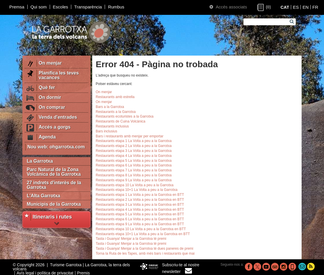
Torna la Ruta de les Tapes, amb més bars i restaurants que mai (145, 253)
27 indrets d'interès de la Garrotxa (54, 185)
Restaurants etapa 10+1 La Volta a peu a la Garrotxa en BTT (143, 234)
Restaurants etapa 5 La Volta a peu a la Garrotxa (134, 161)
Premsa (16, 6)
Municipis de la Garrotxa (54, 204)
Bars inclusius (106, 131)
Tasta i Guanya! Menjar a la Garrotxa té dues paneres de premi (144, 248)
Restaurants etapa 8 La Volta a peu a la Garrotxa (134, 175)
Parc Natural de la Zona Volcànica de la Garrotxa (54, 172)
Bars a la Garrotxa (110, 107)
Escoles (60, 6)
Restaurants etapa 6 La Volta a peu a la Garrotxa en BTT (140, 219)
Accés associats (228, 6)
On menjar (104, 92)
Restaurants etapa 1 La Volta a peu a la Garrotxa (134, 141)
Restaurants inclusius (112, 126)
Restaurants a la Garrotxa (116, 112)
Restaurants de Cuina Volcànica (120, 121)
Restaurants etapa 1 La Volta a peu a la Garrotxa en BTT (140, 195)
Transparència (88, 6)
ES (296, 7)
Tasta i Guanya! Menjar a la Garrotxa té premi (131, 239)
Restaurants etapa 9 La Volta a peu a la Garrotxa (134, 180)
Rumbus (116, 6)
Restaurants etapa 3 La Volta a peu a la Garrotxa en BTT (140, 205)
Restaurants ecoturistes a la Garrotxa (125, 116)
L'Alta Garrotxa (43, 195)
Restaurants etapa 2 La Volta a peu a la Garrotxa (134, 146)
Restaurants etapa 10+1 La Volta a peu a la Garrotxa (136, 190)
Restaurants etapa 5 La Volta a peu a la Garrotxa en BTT (140, 214)
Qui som (39, 6)
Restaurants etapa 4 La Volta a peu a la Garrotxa (134, 156)
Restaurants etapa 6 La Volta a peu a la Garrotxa (134, 165)
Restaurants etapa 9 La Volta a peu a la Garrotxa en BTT (140, 224)
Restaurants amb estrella (115, 97)
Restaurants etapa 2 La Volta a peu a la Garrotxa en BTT (140, 200)
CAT (284, 7)
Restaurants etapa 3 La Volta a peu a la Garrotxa (134, 151)
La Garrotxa (40, 161)
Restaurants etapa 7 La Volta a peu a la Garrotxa (134, 170)
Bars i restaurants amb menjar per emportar (129, 136)
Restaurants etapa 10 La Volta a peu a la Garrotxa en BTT (141, 229)
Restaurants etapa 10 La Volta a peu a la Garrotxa (135, 185)
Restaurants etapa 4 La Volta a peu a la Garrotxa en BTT (140, 209)
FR (315, 7)
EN (305, 7)
